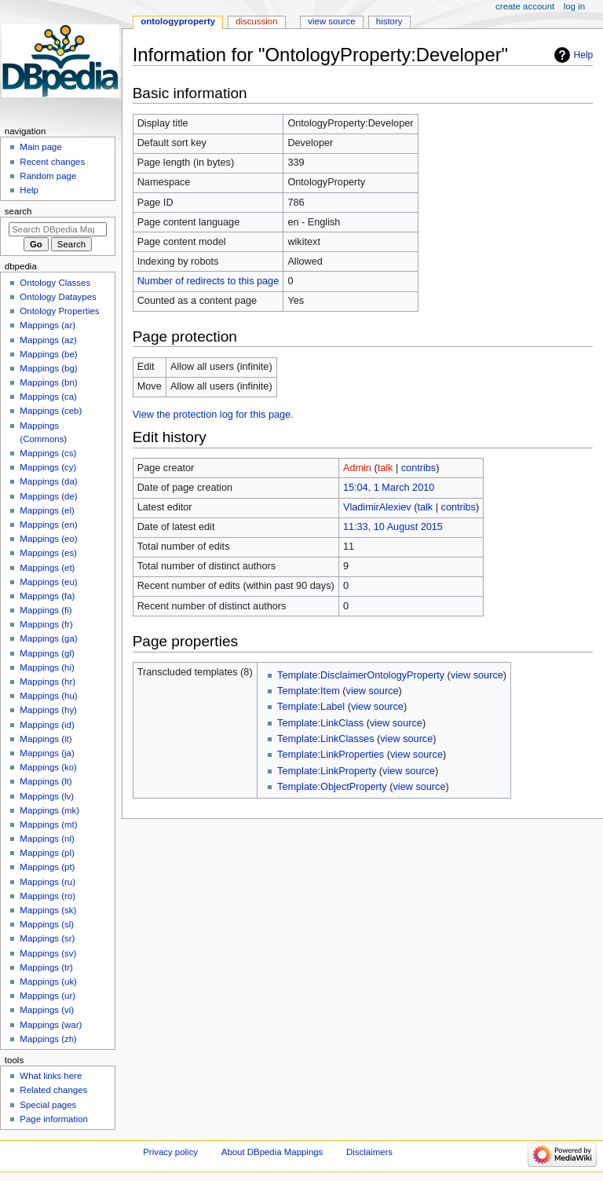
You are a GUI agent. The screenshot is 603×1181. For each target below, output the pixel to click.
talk (385, 468)
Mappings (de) (48, 496)
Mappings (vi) (47, 1010)
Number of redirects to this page (208, 281)
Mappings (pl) (47, 852)
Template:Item (308, 691)
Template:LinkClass (320, 723)
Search (18, 211)
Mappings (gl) (47, 653)
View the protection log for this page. (213, 414)
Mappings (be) (48, 354)
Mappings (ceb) (51, 410)
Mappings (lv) (47, 796)
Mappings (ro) (47, 896)
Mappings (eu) (48, 582)
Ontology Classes (55, 282)
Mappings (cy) (48, 467)
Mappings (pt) (47, 867)
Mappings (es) (48, 553)
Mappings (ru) (47, 882)
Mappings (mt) (48, 824)
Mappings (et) (47, 567)
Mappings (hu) (48, 695)
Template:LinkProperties (330, 754)
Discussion (256, 21)
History (389, 21)
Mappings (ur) (47, 995)
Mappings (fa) (47, 596)
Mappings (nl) (47, 838)
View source (331, 21)
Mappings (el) (47, 510)
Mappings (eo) (48, 538)
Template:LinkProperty (326, 771)
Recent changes (52, 161)
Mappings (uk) (48, 981)
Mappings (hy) (48, 710)
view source (477, 675)
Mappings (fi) (45, 610)
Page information (54, 1119)
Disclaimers (369, 1152)
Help (584, 54)
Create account (524, 6)
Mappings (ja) (47, 753)
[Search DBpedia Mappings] (58, 229)
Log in (574, 6)
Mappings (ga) (48, 638)
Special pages (48, 1105)
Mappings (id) (47, 724)
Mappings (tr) (46, 967)
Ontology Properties (59, 311)
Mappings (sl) (47, 924)
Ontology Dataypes (58, 297)
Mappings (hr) (47, 681)
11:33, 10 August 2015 (393, 526)
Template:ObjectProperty (332, 786)
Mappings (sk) (48, 910)
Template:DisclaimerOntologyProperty (360, 675)
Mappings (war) (51, 1024)
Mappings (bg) (48, 368)
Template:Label (311, 706)
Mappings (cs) (48, 453)
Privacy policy (170, 1152)
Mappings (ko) (48, 767)
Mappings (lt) (45, 781)
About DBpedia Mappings (272, 1152)
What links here (51, 1075)
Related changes (53, 1090)
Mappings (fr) (46, 624)
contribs (418, 468)
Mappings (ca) (48, 396)
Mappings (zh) (48, 1039)
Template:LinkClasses (325, 738)
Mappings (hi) (47, 667)
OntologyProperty (178, 21)
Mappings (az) (48, 340)
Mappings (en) (48, 524)
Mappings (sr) (47, 938)
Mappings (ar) (47, 325)
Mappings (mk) (49, 810)
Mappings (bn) (48, 382)
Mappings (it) (45, 739)
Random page (48, 176)
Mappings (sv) (48, 953)
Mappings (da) (48, 481)
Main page (41, 147)
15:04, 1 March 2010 (388, 487)
